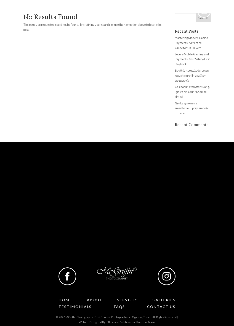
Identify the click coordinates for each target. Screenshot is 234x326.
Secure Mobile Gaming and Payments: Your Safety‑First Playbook (192, 59)
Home (47, 12)
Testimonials (140, 12)
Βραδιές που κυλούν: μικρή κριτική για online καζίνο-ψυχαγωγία (192, 75)
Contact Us (181, 12)
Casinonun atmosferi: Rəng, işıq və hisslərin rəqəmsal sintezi (192, 92)
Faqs (161, 12)
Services (86, 12)
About (63, 12)
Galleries (111, 12)
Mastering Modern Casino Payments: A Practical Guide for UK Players (191, 43)
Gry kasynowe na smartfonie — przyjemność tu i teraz (192, 108)
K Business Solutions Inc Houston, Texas (130, 322)
